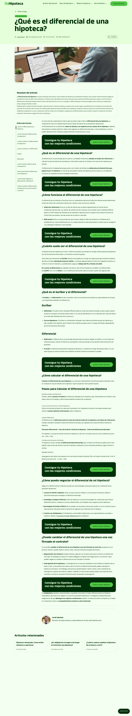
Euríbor (19, 154)
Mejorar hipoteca (84, 3)
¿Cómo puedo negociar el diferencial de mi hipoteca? (25, 180)
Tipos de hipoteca (67, 3)
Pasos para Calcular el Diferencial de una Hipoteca (27, 172)
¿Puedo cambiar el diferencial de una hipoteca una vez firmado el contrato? (27, 188)
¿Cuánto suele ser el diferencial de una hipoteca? (27, 142)
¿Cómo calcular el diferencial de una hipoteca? (26, 165)
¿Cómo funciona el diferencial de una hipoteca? (27, 135)
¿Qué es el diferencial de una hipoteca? (25, 128)
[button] (27, 157)
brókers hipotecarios (83, 513)
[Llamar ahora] (124, 711)
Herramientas (100, 3)
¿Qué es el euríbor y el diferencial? (27, 149)
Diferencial (20, 159)
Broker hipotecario (50, 3)
